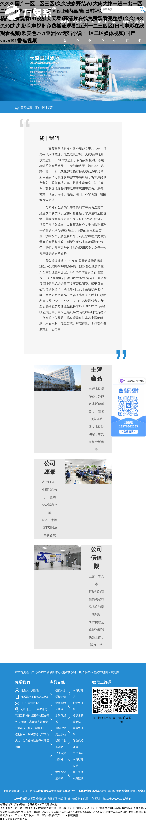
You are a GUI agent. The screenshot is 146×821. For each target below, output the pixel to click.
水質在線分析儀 (60, 706)
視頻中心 (115, 31)
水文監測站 (78, 706)
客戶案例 (89, 31)
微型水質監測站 (60, 775)
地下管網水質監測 (78, 775)
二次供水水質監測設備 (78, 759)
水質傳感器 (60, 718)
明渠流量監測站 (60, 743)
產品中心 (77, 31)
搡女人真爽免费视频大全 (13, 819)
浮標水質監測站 (78, 718)
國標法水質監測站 (60, 731)
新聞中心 (102, 31)
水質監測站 (78, 693)
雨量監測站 (78, 731)
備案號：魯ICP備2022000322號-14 (111, 798)
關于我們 (127, 31)
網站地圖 (102, 672)
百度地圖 (114, 672)
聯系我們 (139, 31)
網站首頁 (65, 31)
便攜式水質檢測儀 (60, 693)
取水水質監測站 (60, 756)
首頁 (38, 107)
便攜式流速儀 (78, 743)
